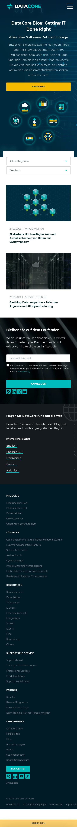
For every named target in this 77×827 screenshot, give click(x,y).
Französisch (13, 458)
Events (10, 628)
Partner (11, 690)
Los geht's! (18, 768)
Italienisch (12, 470)
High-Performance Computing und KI (27, 571)
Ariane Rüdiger (35, 297)
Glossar (10, 644)
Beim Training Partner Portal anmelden (28, 712)
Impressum (71, 804)
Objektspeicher (14, 518)
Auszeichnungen (15, 744)
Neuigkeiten (13, 733)
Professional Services (18, 670)
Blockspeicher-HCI (16, 508)
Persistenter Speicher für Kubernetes (26, 576)
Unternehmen (15, 721)
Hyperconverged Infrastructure (23, 545)
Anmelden (38, 823)
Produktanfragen (16, 676)
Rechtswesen (56, 804)
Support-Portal (14, 660)
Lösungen (12, 532)
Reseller (10, 697)
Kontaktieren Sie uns (17, 760)
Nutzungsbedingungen (35, 804)
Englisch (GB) (14, 451)
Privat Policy (24, 371)
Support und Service (20, 653)
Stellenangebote (15, 754)
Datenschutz (12, 804)
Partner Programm (17, 702)
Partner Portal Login (17, 707)
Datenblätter (13, 597)
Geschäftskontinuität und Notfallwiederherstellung (34, 539)
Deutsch (11, 464)
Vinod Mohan (34, 228)
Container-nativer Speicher (21, 523)
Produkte (12, 495)
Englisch (11, 445)
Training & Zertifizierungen (21, 665)
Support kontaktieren (18, 681)
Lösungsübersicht (16, 613)
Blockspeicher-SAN (17, 503)
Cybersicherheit (15, 560)
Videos (10, 623)
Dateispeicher (14, 513)
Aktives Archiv (14, 555)
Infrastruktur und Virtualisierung (24, 565)
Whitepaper (12, 602)
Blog (9, 634)
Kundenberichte (15, 592)
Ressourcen (14, 585)
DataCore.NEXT (14, 728)
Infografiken (13, 618)
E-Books (11, 607)
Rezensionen (13, 639)
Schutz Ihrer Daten (16, 550)
